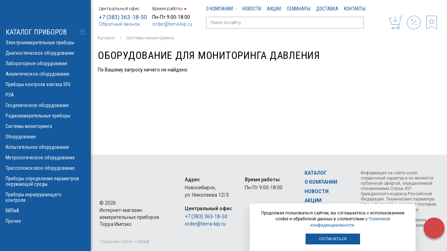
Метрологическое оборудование (45, 157)
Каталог (316, 173)
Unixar (143, 241)
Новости (251, 9)
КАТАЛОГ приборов (36, 32)
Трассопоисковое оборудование (45, 168)
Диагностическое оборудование (45, 53)
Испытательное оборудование (45, 147)
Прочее (45, 221)
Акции (274, 9)
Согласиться (332, 239)
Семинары (298, 9)
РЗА (45, 95)
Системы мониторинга (45, 126)
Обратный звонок (119, 24)
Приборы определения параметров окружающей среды (45, 181)
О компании (221, 9)
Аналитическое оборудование (45, 74)
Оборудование (45, 136)
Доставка (327, 9)
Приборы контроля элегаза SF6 (45, 84)
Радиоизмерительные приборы (45, 116)
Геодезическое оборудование (45, 105)
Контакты (355, 9)
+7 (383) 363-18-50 (123, 17)
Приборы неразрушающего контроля (45, 197)
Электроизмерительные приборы (45, 42)
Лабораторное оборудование (45, 63)
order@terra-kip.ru (172, 24)
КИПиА (45, 210)
